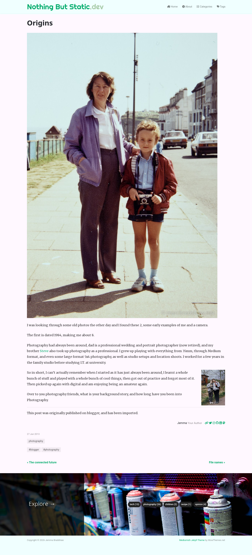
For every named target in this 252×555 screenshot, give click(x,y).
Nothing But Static (58, 6)
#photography (51, 449)
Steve (44, 351)
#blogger (34, 449)
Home (172, 6)
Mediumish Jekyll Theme (192, 540)
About (187, 6)
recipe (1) (186, 504)
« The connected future (42, 462)
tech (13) (134, 504)
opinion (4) (200, 504)
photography (36, 441)
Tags (221, 6)
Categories (204, 6)
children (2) (171, 504)
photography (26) (152, 504)
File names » (217, 462)
